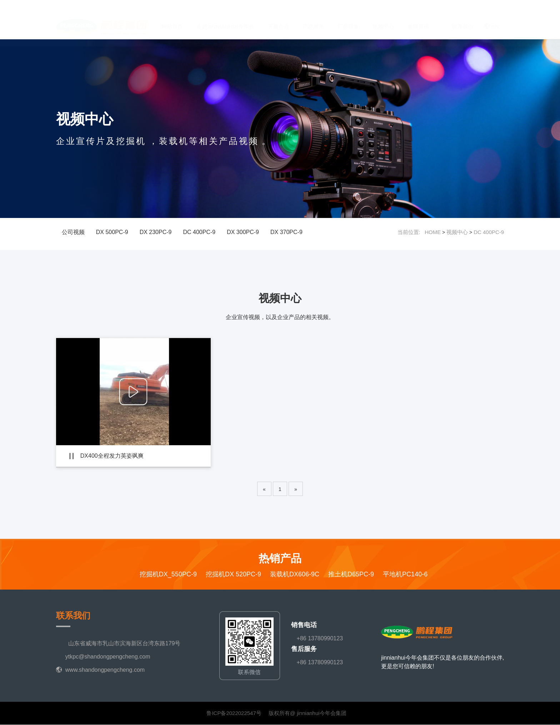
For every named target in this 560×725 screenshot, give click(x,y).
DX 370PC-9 (286, 232)
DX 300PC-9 (243, 232)
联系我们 (462, 20)
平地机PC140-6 (405, 574)
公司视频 (73, 232)
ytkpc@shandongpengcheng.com (107, 657)
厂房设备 (348, 20)
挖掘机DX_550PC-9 (168, 574)
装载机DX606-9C (294, 574)
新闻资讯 (418, 20)
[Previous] (264, 489)
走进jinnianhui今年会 (225, 20)
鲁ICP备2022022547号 (233, 713)
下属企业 (278, 20)
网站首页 (172, 20)
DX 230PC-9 (156, 232)
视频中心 (383, 20)
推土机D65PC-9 (351, 574)
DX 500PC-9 (112, 232)
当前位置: (411, 232)
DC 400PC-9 (199, 232)
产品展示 (313, 20)
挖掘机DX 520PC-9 (233, 574)
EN (491, 20)
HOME (433, 232)
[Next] (295, 489)
